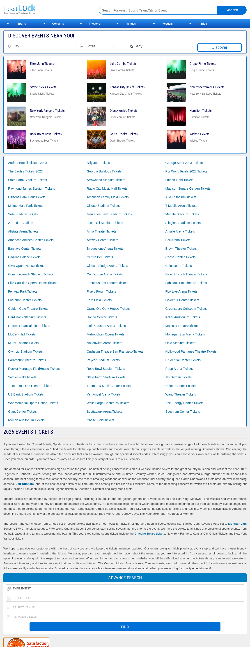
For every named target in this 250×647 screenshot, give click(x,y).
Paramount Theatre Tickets (27, 360)
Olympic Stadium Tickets (25, 351)
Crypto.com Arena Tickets (105, 274)
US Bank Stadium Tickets (26, 394)
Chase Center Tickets (180, 257)
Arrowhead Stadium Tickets (106, 180)
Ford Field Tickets (99, 300)
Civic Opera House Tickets (26, 266)
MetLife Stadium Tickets (182, 214)
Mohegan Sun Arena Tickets (185, 334)
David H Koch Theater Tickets (186, 274)
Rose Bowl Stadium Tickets (106, 368)
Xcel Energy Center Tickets (184, 403)
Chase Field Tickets (100, 420)
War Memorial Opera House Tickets (33, 403)
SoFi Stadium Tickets (23, 214)
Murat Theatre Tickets (23, 343)
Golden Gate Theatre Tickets (28, 308)
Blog (204, 23)
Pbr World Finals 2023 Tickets (186, 171)
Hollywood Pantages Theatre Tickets (191, 351)
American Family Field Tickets (108, 197)
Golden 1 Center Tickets (182, 300)
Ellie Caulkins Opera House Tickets (32, 283)
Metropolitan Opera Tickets (105, 334)
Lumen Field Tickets (179, 180)
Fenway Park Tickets (22, 291)
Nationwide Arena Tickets (104, 343)
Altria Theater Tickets (101, 231)
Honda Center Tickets (102, 317)
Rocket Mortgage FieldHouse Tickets (34, 368)
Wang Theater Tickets (180, 394)
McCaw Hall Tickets (22, 334)
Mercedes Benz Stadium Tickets (109, 214)
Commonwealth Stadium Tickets (30, 274)
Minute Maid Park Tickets (25, 205)
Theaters (94, 23)
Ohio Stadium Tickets (180, 343)
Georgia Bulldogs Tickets (104, 171)
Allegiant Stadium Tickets (183, 223)
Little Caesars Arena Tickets (106, 326)
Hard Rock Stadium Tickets (27, 317)
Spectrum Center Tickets (182, 411)
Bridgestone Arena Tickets (105, 248)
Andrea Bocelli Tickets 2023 (27, 163)
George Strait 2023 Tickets (184, 163)
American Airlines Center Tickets (31, 240)
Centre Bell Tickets (100, 257)
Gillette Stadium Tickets (103, 205)
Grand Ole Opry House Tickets (108, 308)
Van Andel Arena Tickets (104, 394)
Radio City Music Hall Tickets (107, 188)
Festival (168, 23)
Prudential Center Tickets (183, 360)
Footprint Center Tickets (25, 300)
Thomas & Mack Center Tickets (109, 386)
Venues (131, 23)
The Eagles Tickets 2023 (25, 171)
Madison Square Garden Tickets (188, 188)
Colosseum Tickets (178, 266)
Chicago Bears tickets (149, 533)
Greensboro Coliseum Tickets (186, 308)
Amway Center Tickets (102, 240)
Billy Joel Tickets (98, 163)
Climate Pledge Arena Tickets (107, 266)
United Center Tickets (180, 386)
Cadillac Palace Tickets (24, 257)
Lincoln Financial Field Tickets (29, 326)
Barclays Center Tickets (24, 248)
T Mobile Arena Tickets (181, 205)
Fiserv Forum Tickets (101, 291)
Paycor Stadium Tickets (103, 360)
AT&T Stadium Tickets (180, 197)
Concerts (58, 23)
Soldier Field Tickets (22, 377)
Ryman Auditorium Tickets (26, 420)
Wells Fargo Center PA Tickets (108, 403)
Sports (21, 23)
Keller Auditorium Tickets (182, 317)
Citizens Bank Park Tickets (27, 197)
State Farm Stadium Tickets (27, 180)
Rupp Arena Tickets (179, 368)
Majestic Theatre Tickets (182, 326)
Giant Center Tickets (22, 411)
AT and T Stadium (20, 223)
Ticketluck (46, 10)
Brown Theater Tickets (181, 248)
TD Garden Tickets (178, 377)
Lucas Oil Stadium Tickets (105, 223)
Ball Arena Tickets (177, 240)
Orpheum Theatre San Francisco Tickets (115, 351)
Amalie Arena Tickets (180, 231)
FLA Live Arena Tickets (181, 291)
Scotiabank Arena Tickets (104, 411)
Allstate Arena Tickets (23, 231)
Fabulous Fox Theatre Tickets (107, 283)
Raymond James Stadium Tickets (31, 188)
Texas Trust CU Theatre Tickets (30, 386)
